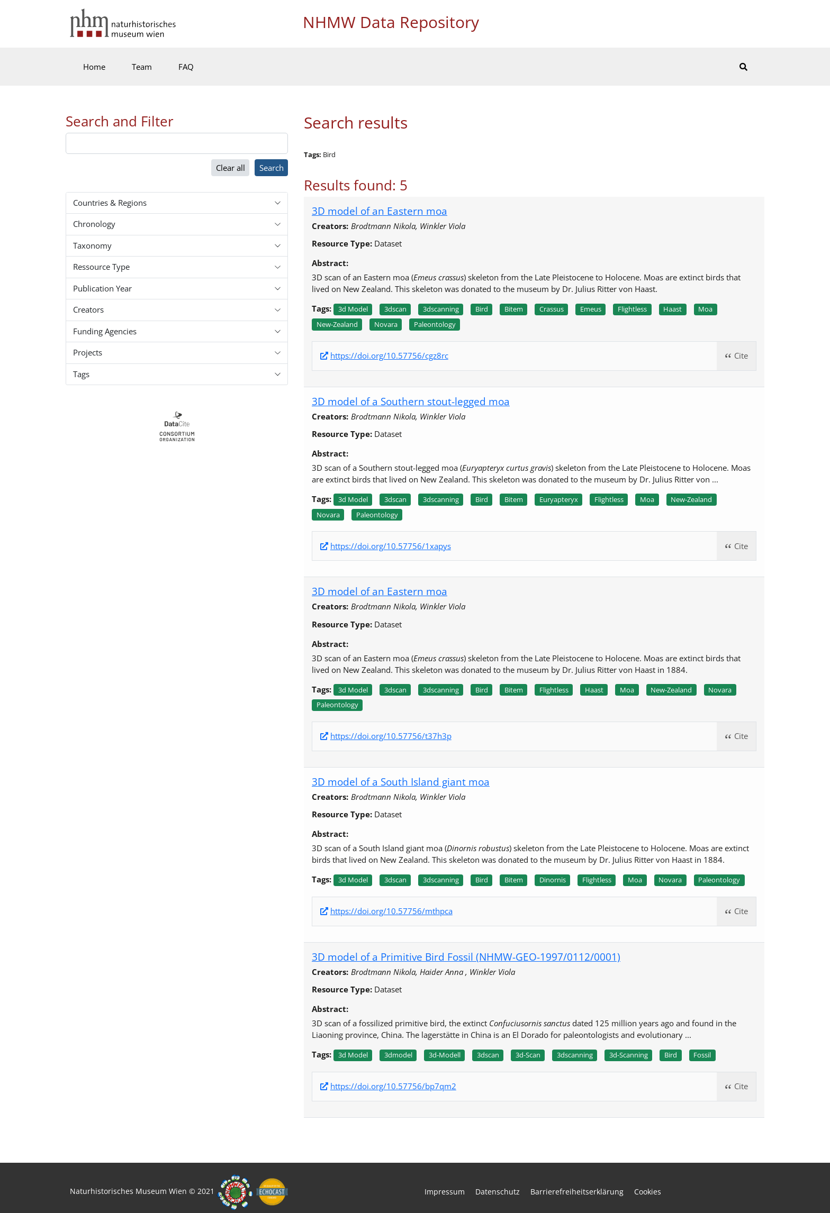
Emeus (590, 309)
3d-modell (445, 1055)
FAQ (186, 66)
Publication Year (102, 288)
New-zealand (337, 324)
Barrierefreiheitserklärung (577, 1192)
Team (142, 66)
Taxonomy (92, 245)
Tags (81, 374)
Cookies (647, 1192)
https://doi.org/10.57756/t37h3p (391, 736)
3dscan (395, 309)
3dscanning (441, 309)
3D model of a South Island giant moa (401, 781)
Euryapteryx (558, 499)
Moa (705, 309)
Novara (386, 324)
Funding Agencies (105, 331)
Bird (481, 309)
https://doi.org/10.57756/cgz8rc (389, 356)
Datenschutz (497, 1192)
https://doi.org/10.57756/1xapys (390, 546)
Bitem (513, 309)
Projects (87, 352)
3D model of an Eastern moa (379, 210)
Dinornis (552, 879)
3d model (353, 309)
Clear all (230, 167)
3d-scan (528, 1055)
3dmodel (398, 1055)
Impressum (445, 1192)
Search (271, 167)
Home (94, 66)
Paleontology (435, 324)
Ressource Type (101, 266)
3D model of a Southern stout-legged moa (411, 401)
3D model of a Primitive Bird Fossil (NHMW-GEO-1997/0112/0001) (466, 956)
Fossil (702, 1055)
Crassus (551, 309)
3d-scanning (628, 1055)
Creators (88, 309)
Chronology (94, 223)
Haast (672, 309)
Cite (741, 355)
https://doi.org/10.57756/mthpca (391, 911)
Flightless (632, 309)
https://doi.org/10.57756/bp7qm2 (393, 1086)
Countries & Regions (110, 202)
